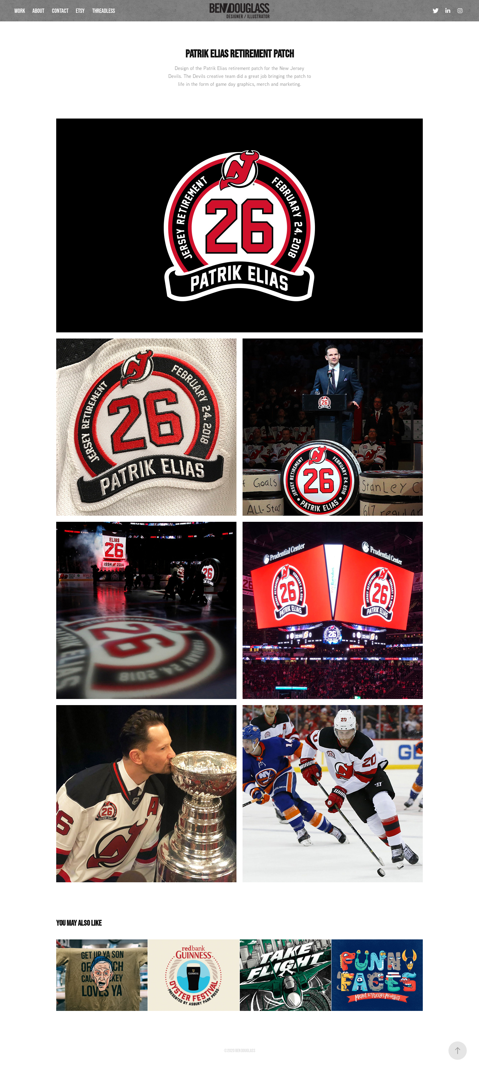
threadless (103, 10)
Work (19, 10)
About (38, 10)
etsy (80, 10)
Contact (60, 10)
